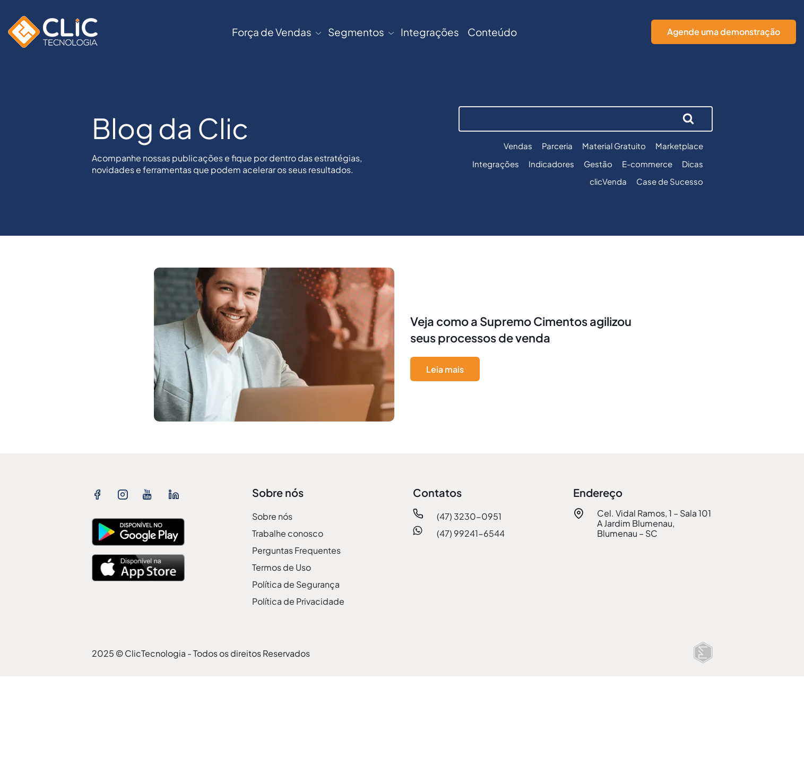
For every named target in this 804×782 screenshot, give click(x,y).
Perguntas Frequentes (296, 550)
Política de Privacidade (298, 601)
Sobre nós (272, 516)
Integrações (430, 31)
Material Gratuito (614, 146)
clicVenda (608, 181)
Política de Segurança (296, 584)
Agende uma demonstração (723, 31)
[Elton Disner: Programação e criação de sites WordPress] (703, 652)
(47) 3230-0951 (469, 516)
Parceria (557, 146)
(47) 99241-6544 (471, 533)
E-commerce (647, 164)
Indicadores (551, 164)
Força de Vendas (272, 31)
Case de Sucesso (669, 181)
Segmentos (356, 31)
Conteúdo (492, 31)
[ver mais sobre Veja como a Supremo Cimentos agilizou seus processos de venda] (402, 347)
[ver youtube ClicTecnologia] (151, 493)
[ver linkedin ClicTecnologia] (176, 493)
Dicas (692, 164)
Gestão (598, 164)
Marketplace (679, 146)
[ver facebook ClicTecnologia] (100, 493)
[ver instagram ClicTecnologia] (125, 493)
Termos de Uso (281, 567)
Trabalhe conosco (287, 533)
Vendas (518, 146)
